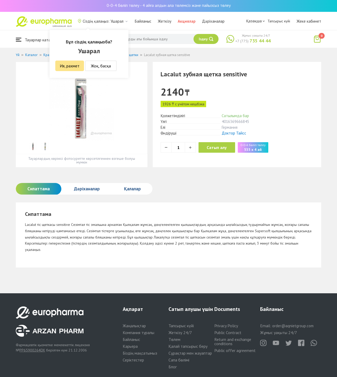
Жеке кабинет (308, 21)
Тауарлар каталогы (37, 39)
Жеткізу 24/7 (180, 332)
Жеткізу (164, 21)
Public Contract (227, 332)
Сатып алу (219, 147)
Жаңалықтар (134, 325)
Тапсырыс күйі (278, 21)
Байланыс (143, 21)
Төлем (174, 339)
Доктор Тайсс (234, 133)
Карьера (130, 346)
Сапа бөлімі (178, 360)
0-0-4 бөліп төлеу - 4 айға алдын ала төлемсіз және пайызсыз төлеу (169, 5)
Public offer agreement (235, 350)
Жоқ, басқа (101, 65)
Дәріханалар (213, 21)
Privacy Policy (226, 325)
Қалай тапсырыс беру (187, 346)
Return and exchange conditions (232, 341)
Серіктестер (133, 360)
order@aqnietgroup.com (293, 325)
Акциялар (187, 21)
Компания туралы (138, 332)
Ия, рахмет (70, 65)
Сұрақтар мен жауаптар (190, 353)
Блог (172, 366)
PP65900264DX (32, 350)
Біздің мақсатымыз (140, 353)
